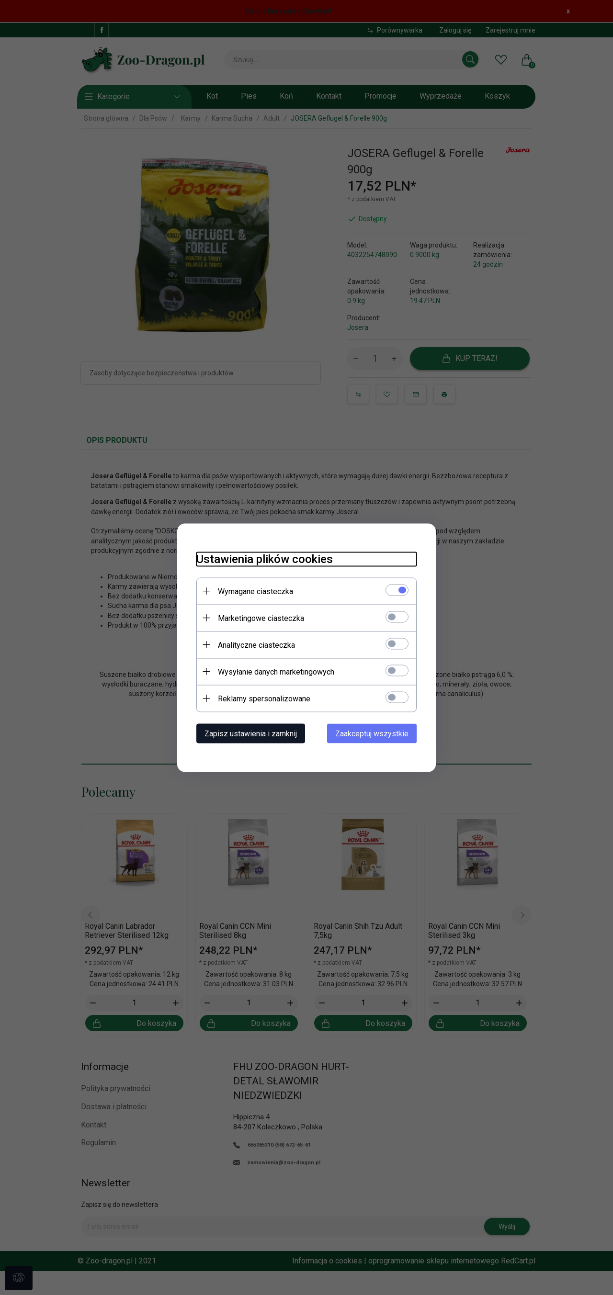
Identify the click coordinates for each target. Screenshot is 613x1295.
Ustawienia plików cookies (264, 558)
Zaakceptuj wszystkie (372, 733)
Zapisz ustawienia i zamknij (250, 733)
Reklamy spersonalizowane (264, 698)
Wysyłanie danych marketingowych (276, 671)
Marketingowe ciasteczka (261, 617)
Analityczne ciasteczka (256, 644)
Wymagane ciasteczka (255, 591)
